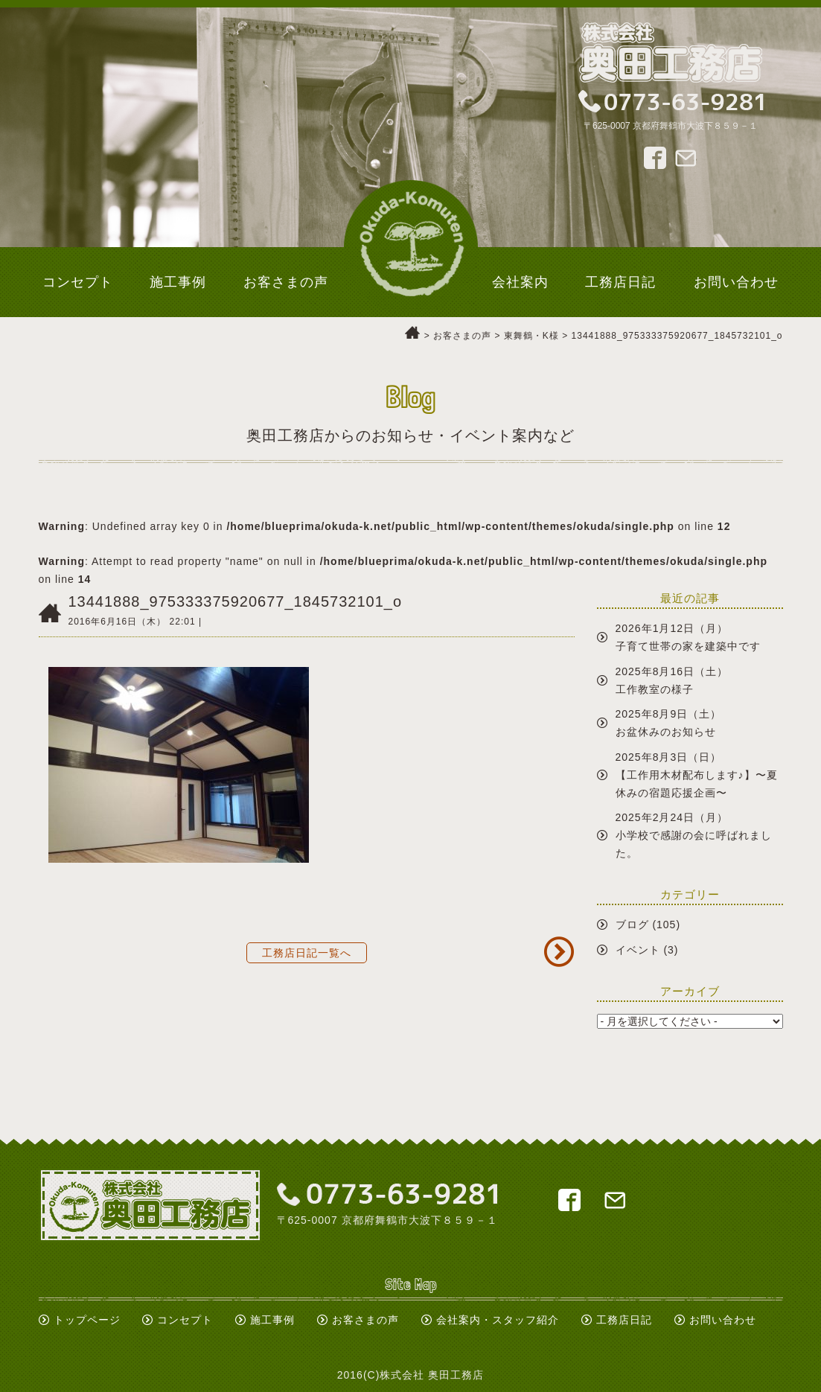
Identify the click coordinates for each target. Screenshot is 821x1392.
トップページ (87, 1320)
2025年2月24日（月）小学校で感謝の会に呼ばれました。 (694, 835)
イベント (638, 950)
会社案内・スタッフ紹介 (497, 1320)
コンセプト (185, 1320)
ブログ (632, 924)
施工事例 (272, 1320)
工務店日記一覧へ (306, 953)
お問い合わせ (722, 1320)
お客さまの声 (365, 1320)
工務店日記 (624, 1320)
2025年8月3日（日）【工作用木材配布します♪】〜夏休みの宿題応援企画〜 (697, 775)
